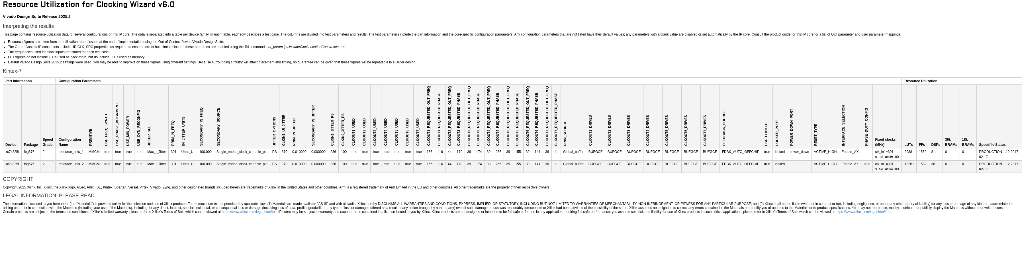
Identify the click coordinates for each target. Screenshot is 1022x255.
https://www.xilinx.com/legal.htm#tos (249, 212)
